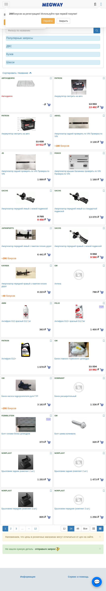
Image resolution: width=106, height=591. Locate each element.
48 (77, 528)
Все (85, 528)
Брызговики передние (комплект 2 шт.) (19, 509)
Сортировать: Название (17, 73)
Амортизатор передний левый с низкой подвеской (25, 209)
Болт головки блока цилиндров (16, 434)
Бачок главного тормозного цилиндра (72, 359)
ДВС (9, 46)
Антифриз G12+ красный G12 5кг (70, 321)
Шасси (10, 62)
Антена (58, 284)
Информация (27, 576)
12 (35, 528)
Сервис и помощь (78, 576)
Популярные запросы (19, 38)
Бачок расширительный (65, 396)
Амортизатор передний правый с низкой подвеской (78, 246)
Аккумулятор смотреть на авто (69, 96)
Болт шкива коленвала (65, 434)
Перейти (48, 21)
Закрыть (63, 21)
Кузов (9, 54)
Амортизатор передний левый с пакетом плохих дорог (26, 246)
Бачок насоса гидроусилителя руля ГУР (20, 396)
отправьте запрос (47, 549)
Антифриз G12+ (9, 359)
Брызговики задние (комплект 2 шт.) (18, 471)
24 (71, 528)
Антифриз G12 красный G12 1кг (16, 321)
